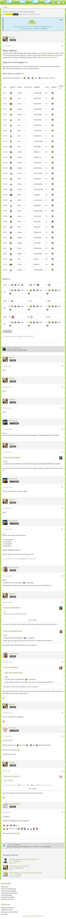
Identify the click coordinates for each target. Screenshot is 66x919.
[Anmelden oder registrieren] (58, 3)
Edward (24, 14)
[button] (63, 3)
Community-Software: (33, 916)
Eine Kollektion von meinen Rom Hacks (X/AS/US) (25, 873)
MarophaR (22, 559)
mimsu (11, 875)
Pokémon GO (12, 863)
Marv (10, 861)
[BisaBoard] (4, 3)
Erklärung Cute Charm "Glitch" (47, 57)
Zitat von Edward (11, 667)
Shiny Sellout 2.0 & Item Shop (19, 866)
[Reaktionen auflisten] (5, 697)
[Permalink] (26, 62)
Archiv (40, 847)
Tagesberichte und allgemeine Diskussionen (24, 859)
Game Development (14, 876)
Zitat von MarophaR (12, 457)
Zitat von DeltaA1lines (13, 631)
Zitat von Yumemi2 (12, 776)
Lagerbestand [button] (7, 331)
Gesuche (31, 847)
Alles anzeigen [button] (32, 620)
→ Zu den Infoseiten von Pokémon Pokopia (33, 29)
